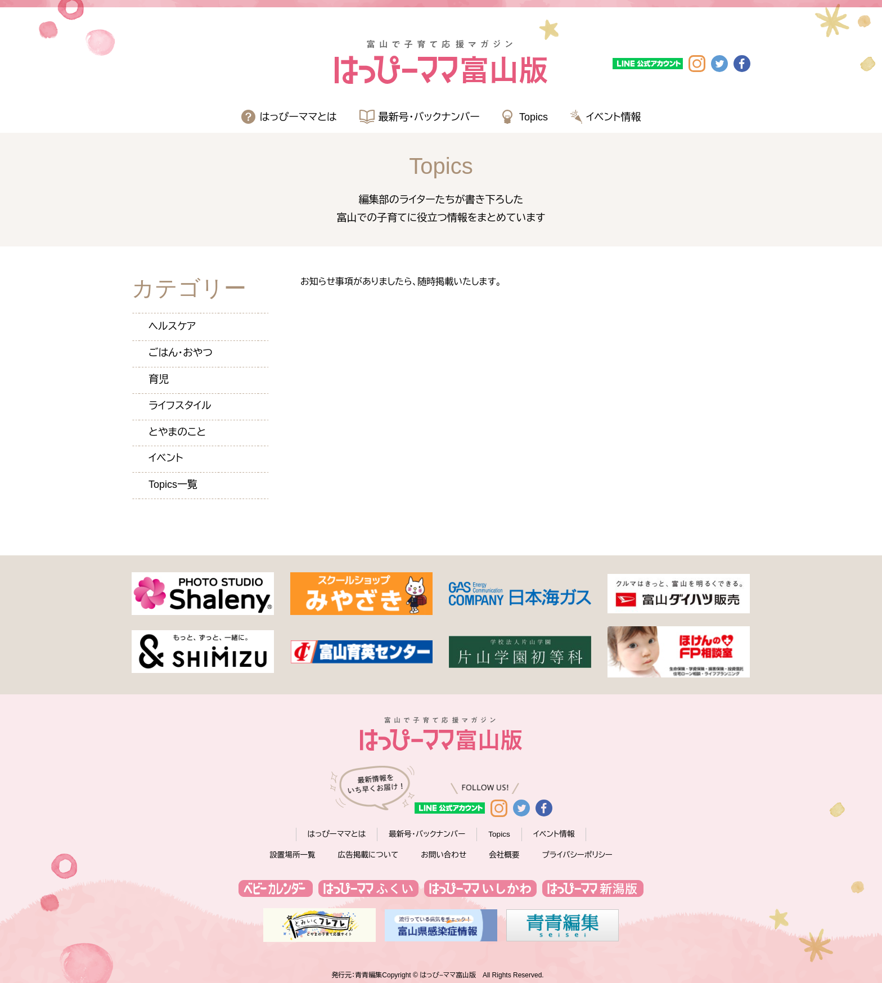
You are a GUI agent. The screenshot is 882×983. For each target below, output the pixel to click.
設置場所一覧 (292, 855)
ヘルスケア (172, 326)
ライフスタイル (180, 405)
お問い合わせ (443, 855)
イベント (165, 458)
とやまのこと (177, 432)
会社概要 (504, 855)
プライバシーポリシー (577, 855)
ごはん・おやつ (180, 352)
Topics (533, 117)
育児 (158, 379)
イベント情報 (613, 117)
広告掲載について (368, 855)
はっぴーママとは (298, 117)
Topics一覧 (172, 484)
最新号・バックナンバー (429, 117)
